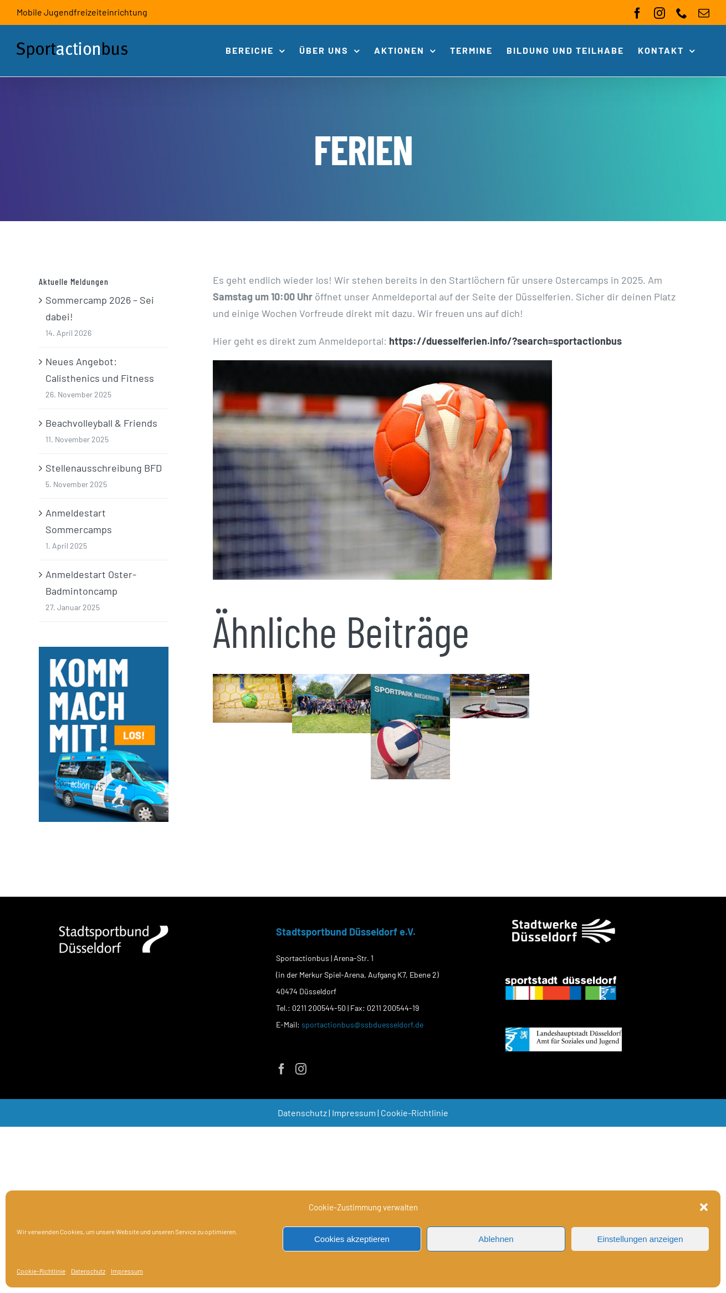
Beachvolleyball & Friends (101, 423)
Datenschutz (88, 1271)
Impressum (127, 1271)
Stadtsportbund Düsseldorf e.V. (346, 932)
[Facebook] (281, 1069)
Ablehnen (495, 1239)
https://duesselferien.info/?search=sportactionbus (505, 341)
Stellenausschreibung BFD (103, 468)
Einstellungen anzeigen (640, 1239)
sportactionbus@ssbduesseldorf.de (362, 1024)
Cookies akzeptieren (352, 1239)
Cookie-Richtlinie (41, 1271)
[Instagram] (300, 1069)
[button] (703, 1207)
